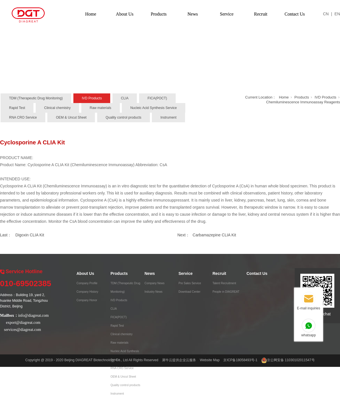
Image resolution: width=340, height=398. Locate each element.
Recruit (260, 14)
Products (159, 14)
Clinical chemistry (57, 108)
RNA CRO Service (23, 117)
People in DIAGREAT (225, 291)
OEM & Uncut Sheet (71, 117)
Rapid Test (17, 108)
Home (90, 14)
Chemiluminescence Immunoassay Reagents (303, 102)
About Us (124, 14)
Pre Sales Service (189, 283)
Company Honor (86, 300)
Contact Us (294, 14)
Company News (154, 283)
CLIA (125, 98)
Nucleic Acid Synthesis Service (153, 108)
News (193, 14)
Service (226, 14)
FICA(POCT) (157, 98)
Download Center (189, 291)
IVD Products (92, 98)
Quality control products (123, 117)
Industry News (153, 291)
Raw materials (100, 108)
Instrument (168, 117)
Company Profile (86, 283)
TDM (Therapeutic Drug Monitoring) (36, 98)
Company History (87, 291)
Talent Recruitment (224, 283)
